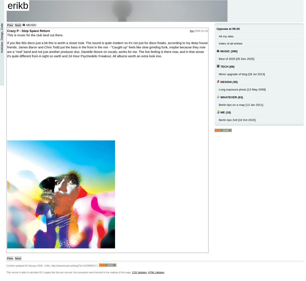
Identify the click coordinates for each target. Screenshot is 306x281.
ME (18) (224, 112)
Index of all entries (231, 43)
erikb (18, 5)
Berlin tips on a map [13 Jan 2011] (241, 104)
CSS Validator (139, 272)
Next (18, 25)
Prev (10, 25)
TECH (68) (225, 66)
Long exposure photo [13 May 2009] (242, 89)
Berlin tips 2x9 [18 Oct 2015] (237, 120)
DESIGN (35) (227, 82)
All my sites (226, 36)
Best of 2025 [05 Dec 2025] (236, 58)
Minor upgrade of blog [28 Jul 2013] (242, 74)
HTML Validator (156, 272)
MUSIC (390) (227, 51)
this (192, 31)
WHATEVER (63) (230, 97)
